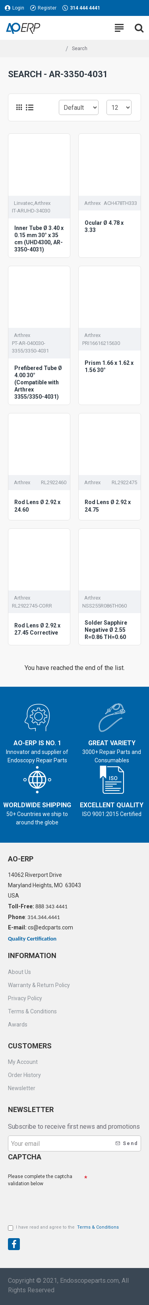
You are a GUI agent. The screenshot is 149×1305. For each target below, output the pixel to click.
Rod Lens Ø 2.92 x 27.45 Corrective (37, 629)
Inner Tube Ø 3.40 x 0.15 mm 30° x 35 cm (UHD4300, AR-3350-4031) (39, 239)
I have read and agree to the (64, 1227)
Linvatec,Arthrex (32, 203)
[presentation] (63, 1202)
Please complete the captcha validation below (40, 1180)
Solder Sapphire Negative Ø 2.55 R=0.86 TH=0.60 (106, 629)
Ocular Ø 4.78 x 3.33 (104, 226)
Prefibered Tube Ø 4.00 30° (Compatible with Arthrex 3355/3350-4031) (38, 382)
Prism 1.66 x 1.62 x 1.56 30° (109, 366)
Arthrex (92, 203)
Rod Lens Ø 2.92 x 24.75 (108, 505)
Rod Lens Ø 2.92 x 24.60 (37, 505)
